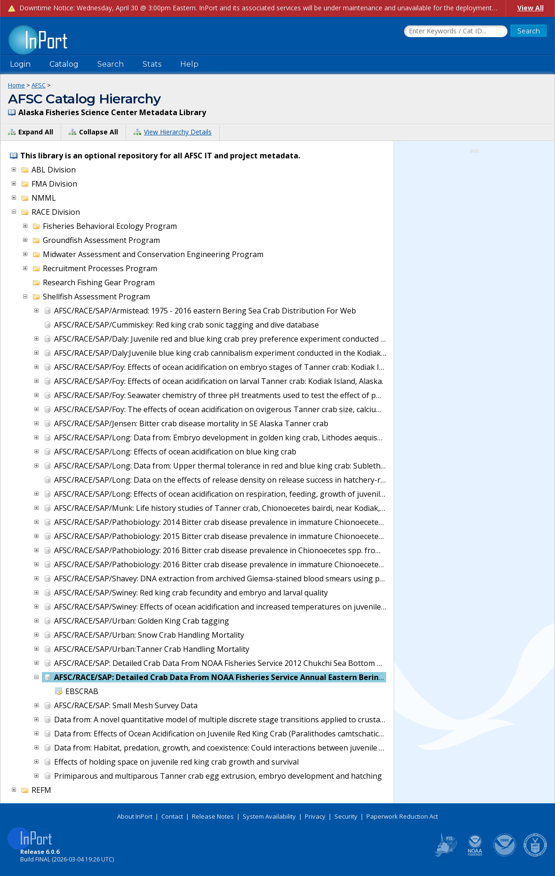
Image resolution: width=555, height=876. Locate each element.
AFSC (39, 85)
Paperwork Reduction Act (402, 816)
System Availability (269, 816)
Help (189, 64)
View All (530, 7)
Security (345, 816)
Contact (172, 816)
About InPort (134, 816)
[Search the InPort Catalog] (455, 31)
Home (16, 85)
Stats (152, 64)
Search (110, 64)
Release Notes (213, 816)
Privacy (315, 816)
